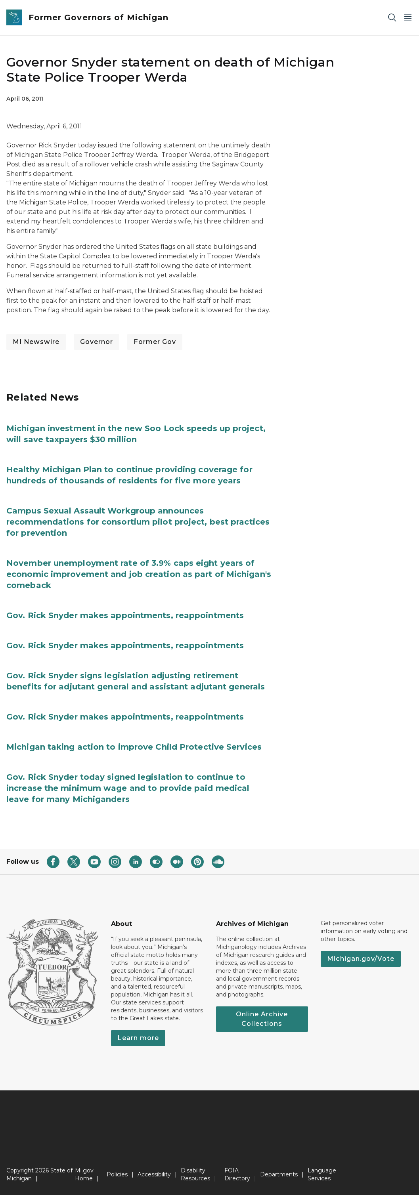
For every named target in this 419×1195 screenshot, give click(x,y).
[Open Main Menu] (408, 18)
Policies (117, 1174)
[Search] (392, 18)
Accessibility (154, 1174)
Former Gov (155, 342)
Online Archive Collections (262, 1018)
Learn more (138, 1038)
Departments (279, 1174)
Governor (96, 342)
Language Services (322, 1174)
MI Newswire (36, 342)
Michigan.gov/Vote (360, 958)
